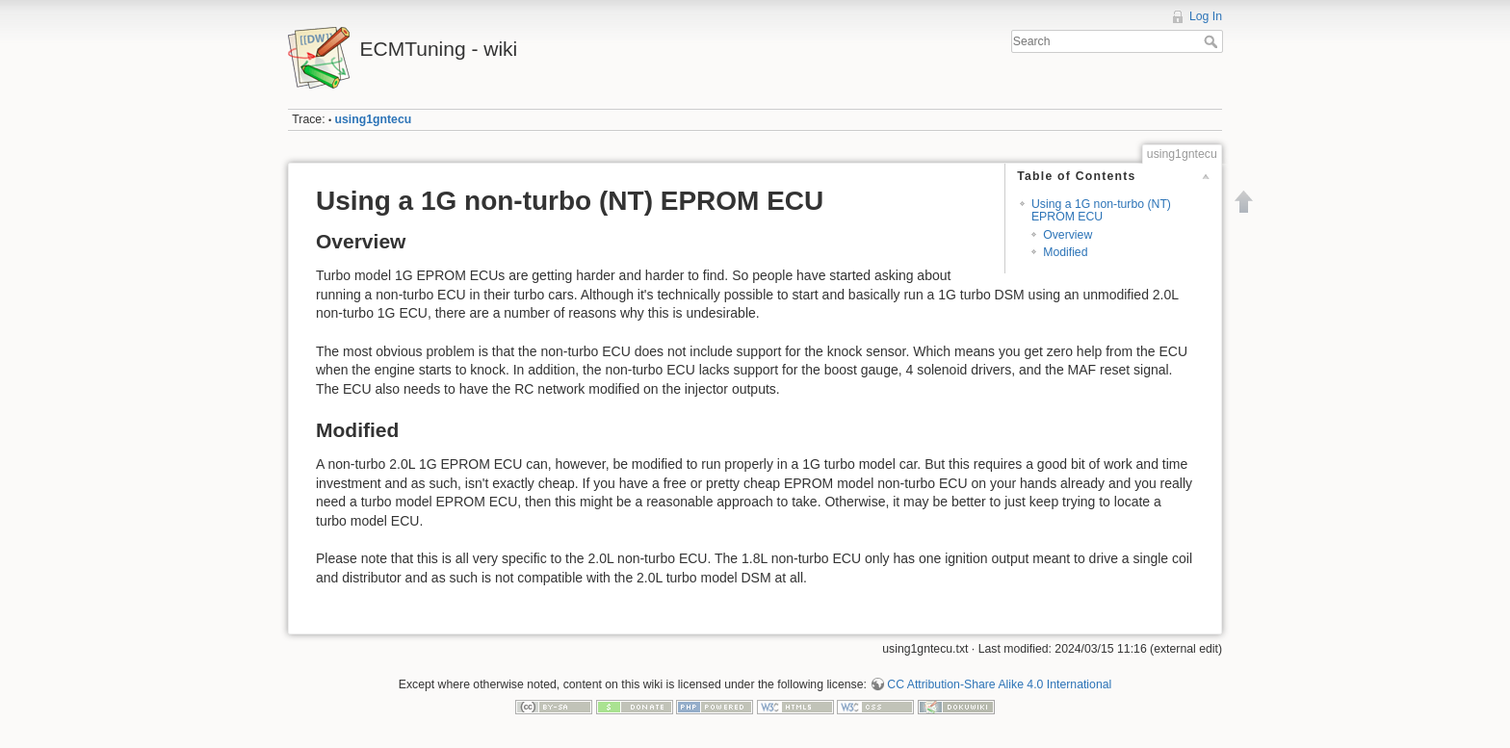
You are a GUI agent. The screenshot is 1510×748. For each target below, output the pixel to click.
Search (1213, 41)
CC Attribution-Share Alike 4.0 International (999, 684)
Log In (1205, 16)
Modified (1065, 252)
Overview (1067, 235)
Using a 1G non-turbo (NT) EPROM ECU (1101, 210)
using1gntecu (373, 119)
